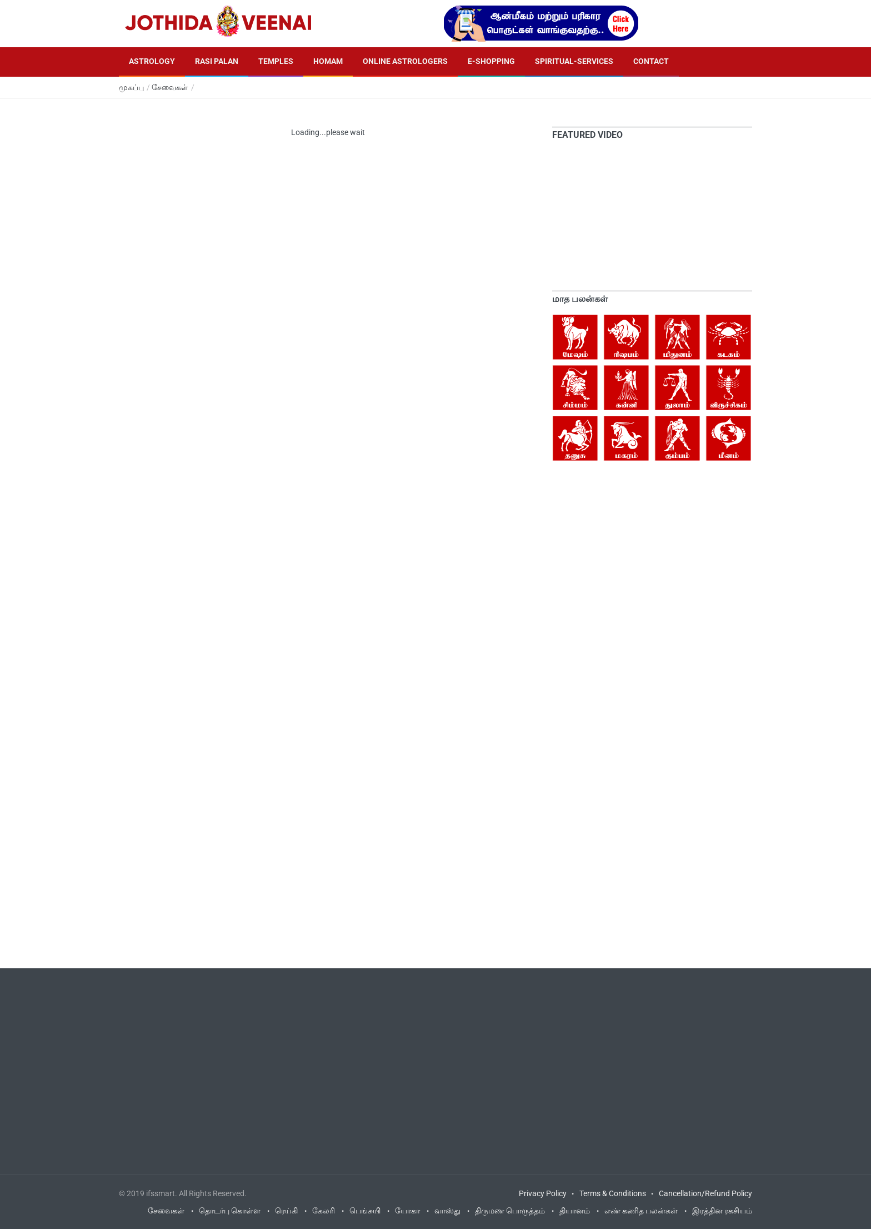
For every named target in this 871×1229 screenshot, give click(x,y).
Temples (275, 61)
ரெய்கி (286, 1210)
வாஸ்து (447, 1210)
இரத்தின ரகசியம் (722, 1210)
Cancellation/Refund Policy (705, 1193)
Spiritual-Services (574, 61)
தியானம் (574, 1210)
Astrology (152, 61)
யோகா (407, 1210)
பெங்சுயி (365, 1210)
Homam (328, 61)
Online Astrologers (405, 61)
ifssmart (160, 1193)
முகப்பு (131, 87)
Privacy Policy (543, 1193)
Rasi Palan (216, 61)
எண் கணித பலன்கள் (641, 1210)
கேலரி (323, 1210)
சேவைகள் (170, 87)
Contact (651, 61)
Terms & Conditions (612, 1193)
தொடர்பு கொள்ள (230, 1210)
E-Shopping (491, 61)
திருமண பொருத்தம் (510, 1210)
